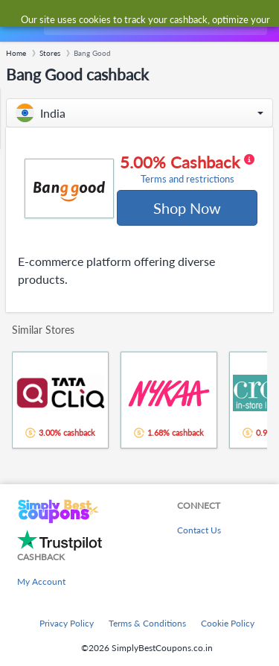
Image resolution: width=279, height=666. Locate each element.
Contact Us (199, 530)
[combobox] (154, 20)
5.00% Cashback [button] (187, 169)
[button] (139, 112)
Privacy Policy (66, 623)
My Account (41, 581)
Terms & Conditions (147, 623)
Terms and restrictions (187, 179)
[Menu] (19, 21)
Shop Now (187, 208)
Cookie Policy (227, 623)
